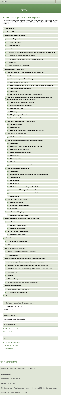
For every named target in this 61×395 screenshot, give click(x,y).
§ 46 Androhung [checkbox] (13, 208)
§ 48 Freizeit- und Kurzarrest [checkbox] (17, 225)
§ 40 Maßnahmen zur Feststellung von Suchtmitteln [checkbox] (24, 187)
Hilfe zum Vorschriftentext (11, 342)
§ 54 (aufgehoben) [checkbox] (12, 255)
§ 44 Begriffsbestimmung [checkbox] (16, 202)
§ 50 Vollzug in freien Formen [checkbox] (17, 234)
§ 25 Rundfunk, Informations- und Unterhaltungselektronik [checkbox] (26, 130)
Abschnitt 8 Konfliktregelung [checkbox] (15, 212)
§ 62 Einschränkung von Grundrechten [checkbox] (18, 289)
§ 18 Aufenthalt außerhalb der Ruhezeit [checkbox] (20, 105)
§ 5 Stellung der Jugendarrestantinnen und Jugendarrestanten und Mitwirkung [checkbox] (31, 52)
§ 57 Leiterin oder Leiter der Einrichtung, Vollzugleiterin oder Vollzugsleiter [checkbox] (29, 268)
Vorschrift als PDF (9, 332)
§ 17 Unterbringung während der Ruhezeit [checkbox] (21, 102)
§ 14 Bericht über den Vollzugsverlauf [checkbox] (20, 88)
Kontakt (13, 368)
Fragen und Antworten (10, 345)
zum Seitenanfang (8, 362)
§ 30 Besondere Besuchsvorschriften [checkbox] (20, 152)
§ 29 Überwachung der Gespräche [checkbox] (19, 149)
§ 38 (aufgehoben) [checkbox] (14, 180)
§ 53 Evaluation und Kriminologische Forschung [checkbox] (21, 251)
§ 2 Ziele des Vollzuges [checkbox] (13, 42)
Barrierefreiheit (8, 348)
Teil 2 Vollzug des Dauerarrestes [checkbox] (14, 69)
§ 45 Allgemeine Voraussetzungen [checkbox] (19, 205)
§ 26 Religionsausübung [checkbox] (16, 137)
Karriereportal (16, 393)
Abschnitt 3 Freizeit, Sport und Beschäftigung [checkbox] (21, 121)
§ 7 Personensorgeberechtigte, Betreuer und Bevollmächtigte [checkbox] (25, 59)
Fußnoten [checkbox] (7, 296)
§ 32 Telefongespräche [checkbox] (15, 158)
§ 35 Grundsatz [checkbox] (13, 171)
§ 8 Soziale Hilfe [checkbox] (11, 62)
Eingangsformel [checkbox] (9, 28)
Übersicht (4, 368)
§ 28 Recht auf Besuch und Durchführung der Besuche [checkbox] (25, 146)
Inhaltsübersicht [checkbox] (10, 32)
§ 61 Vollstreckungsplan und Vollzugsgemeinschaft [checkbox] (22, 282)
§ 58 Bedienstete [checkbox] (12, 272)
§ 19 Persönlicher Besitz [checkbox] (16, 108)
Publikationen (19, 388)
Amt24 (28, 388)
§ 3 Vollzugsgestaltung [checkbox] (13, 45)
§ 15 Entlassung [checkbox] (13, 91)
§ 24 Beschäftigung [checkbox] (14, 127)
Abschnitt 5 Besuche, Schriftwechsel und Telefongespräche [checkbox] (25, 140)
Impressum (22, 368)
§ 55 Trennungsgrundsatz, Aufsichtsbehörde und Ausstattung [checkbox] (25, 262)
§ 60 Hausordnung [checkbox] (12, 278)
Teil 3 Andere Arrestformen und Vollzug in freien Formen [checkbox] (22, 218)
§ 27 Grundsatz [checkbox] (13, 143)
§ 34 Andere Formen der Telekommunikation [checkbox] (22, 165)
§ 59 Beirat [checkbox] (10, 275)
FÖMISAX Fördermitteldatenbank (44, 388)
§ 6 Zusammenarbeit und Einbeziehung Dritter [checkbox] (21, 55)
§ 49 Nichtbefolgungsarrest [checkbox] (17, 228)
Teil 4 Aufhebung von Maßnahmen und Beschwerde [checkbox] (20, 238)
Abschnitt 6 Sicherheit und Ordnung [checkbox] (18, 168)
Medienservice (6, 388)
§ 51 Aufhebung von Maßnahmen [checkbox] (17, 241)
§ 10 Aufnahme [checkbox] (13, 76)
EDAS (25, 393)
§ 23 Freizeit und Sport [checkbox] (15, 124)
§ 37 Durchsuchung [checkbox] (14, 177)
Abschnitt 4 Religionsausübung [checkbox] (16, 133)
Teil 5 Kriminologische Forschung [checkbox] (15, 248)
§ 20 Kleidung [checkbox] (13, 111)
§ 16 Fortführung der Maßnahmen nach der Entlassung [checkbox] (25, 94)
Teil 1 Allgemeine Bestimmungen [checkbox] (15, 35)
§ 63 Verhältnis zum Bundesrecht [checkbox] (17, 292)
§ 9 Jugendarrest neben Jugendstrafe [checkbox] (18, 65)
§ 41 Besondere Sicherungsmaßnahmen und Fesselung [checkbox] (26, 190)
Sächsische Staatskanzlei (10, 379)
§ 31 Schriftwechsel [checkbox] (14, 155)
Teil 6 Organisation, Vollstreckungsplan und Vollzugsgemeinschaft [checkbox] (25, 258)
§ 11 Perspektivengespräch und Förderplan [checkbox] (22, 79)
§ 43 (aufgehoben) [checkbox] (14, 196)
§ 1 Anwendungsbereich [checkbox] (14, 39)
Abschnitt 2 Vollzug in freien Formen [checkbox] (18, 231)
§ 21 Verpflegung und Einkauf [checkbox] (18, 115)
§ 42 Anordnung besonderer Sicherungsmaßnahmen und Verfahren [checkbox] (29, 193)
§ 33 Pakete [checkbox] (12, 162)
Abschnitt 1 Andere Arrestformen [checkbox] (17, 222)
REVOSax (25, 10)
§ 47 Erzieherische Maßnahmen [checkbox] (18, 215)
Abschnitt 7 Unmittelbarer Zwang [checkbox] (17, 199)
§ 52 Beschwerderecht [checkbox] (13, 245)
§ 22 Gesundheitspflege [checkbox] (16, 118)
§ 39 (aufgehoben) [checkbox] (14, 183)
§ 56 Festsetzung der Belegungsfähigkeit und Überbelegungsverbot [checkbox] (27, 265)
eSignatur (31, 368)
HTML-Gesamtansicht (10, 329)
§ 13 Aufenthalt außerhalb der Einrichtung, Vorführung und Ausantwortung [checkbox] (31, 85)
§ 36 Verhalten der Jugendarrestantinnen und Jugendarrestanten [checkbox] (28, 174)
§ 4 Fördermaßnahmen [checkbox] (13, 49)
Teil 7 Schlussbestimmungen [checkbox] (13, 285)
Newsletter (5, 393)
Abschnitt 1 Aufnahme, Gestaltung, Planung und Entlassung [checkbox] (25, 72)
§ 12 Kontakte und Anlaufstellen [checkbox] (18, 82)
